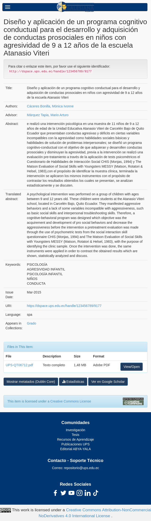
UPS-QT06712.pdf (19, 365)
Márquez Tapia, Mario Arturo (48, 115)
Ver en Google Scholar (108, 382)
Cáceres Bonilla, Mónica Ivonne (50, 106)
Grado (31, 323)
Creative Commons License (70, 401)
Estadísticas (73, 381)
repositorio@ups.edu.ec (81, 468)
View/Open (132, 367)
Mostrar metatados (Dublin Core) (31, 382)
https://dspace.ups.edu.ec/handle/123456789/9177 (64, 306)
